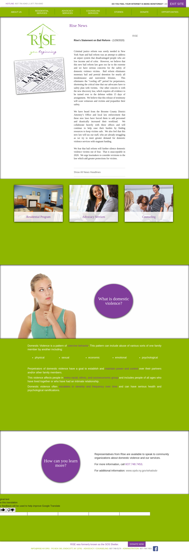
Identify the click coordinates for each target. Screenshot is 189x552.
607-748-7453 (146, 548)
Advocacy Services (67, 12)
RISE (135, 36)
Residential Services (42, 12)
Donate (144, 12)
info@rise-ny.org (40, 548)
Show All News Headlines (87, 172)
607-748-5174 (115, 548)
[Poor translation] (11, 510)
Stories (118, 12)
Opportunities (170, 12)
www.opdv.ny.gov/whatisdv (141, 470)
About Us (16, 12)
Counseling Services (93, 12)
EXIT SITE (177, 3)
